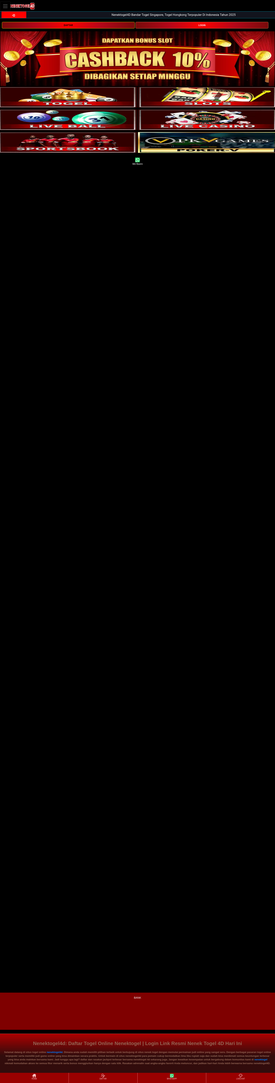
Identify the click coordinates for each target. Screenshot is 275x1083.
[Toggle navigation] (5, 6)
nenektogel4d (55, 1052)
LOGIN (202, 25)
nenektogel (260, 1059)
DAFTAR (68, 25)
